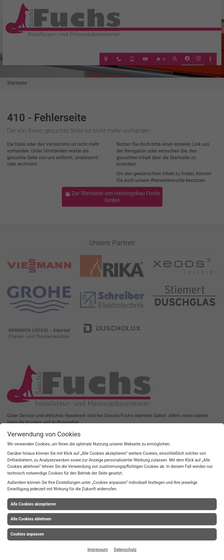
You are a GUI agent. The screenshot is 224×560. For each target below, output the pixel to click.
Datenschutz (125, 549)
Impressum (98, 549)
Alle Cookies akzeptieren (33, 504)
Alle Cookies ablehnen (30, 519)
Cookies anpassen (27, 534)
